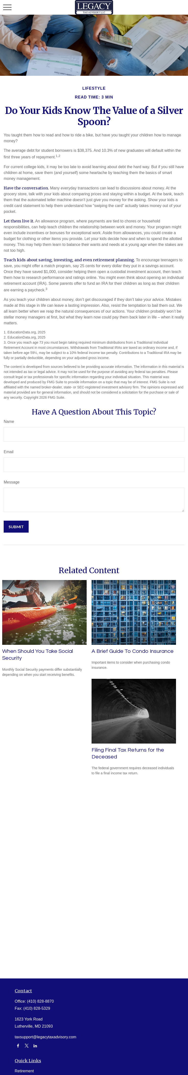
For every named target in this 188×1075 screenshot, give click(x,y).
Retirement (24, 1071)
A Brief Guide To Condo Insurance (133, 651)
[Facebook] (18, 1045)
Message (12, 482)
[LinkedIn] (35, 1045)
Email (8, 452)
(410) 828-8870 (40, 1001)
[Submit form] (16, 527)
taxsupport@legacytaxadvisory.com (45, 1037)
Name (9, 421)
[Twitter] (26, 1045)
